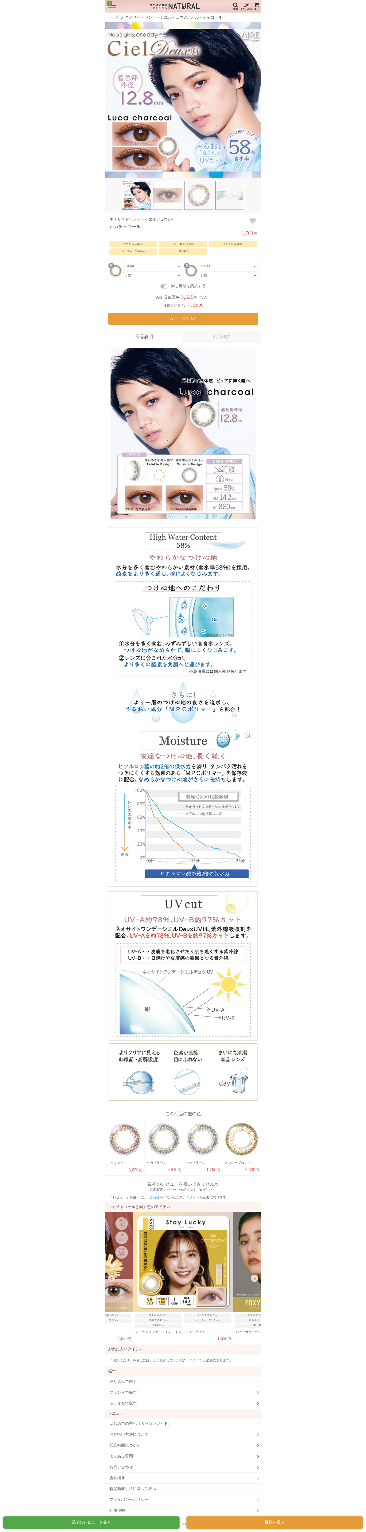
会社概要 (117, 1478)
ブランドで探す (123, 1392)
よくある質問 (121, 1456)
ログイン (193, 1197)
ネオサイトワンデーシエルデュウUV (157, 17)
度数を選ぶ (274, 1522)
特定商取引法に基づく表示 (132, 1489)
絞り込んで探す (123, 1382)
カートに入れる (183, 318)
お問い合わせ (121, 1467)
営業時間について (125, 1445)
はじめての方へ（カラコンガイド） (140, 1424)
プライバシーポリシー (128, 1499)
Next (254, 1278)
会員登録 (156, 1197)
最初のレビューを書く (91, 1522)
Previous (111, 1278)
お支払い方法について (128, 1434)
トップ (113, 17)
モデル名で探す (123, 1403)
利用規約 (117, 1510)
